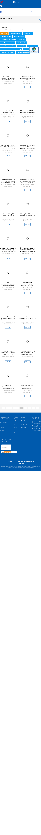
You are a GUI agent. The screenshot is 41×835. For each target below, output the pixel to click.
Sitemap (10, 461)
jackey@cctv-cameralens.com (23, 2)
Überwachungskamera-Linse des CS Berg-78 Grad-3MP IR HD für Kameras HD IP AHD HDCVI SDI (27, 250)
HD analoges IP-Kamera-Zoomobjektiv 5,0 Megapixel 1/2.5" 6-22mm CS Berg (8, 352)
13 (33, 408)
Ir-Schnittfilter (21, 46)
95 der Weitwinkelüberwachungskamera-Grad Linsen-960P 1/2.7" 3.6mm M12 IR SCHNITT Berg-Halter (28, 320)
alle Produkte (4, 33)
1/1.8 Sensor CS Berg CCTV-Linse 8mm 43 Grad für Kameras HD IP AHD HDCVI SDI (8, 216)
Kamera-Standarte (32, 46)
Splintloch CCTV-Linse (19, 36)
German (36, 6)
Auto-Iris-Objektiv (21, 42)
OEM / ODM (24, 427)
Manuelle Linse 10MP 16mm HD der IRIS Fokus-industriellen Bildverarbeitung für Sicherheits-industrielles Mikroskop (27, 148)
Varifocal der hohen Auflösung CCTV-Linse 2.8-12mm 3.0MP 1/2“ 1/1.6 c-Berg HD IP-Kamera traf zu (27, 182)
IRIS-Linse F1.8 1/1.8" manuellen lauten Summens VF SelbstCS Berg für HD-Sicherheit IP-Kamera (8, 79)
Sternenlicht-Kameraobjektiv (9, 39)
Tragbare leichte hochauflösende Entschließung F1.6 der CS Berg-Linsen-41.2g (27, 285)
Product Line (24, 424)
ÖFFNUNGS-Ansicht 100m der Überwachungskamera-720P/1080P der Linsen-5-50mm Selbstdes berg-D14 (27, 353)
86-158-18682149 (7, 6)
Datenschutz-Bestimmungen (26, 461)
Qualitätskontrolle (33, 12)
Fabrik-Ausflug (23, 12)
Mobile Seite (20, 463)
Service (15, 430)
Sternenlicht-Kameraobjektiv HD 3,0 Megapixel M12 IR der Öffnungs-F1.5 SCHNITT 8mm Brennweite (8, 319)
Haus (2, 12)
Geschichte (16, 427)
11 (25, 408)
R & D (22, 430)
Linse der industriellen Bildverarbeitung (11, 49)
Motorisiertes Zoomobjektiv (8, 46)
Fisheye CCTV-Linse (6, 36)
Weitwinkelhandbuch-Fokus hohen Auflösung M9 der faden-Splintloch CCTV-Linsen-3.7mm (8, 113)
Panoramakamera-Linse (23, 52)
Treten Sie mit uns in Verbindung (8, 20)
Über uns (15, 12)
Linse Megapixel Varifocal (8, 42)
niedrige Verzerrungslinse (8, 52)
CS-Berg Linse (22, 39)
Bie (14, 424)
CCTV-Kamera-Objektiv (15, 33)
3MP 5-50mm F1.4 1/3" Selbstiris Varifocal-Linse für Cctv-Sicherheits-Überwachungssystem (28, 79)
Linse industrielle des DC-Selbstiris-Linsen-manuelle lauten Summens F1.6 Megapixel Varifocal (27, 388)
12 (29, 408)
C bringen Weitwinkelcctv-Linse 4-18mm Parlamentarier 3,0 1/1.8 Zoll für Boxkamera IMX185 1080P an (8, 147)
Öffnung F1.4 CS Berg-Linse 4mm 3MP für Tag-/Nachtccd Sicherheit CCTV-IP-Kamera (27, 215)
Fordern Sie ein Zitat (23, 20)
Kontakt (8, 87)
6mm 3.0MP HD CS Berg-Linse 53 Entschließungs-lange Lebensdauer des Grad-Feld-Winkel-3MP (8, 250)
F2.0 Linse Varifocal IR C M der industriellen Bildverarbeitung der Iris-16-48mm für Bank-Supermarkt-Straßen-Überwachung (27, 114)
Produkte (9, 12)
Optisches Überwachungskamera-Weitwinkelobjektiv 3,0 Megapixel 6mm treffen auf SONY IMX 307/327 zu (8, 389)
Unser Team (16, 432)
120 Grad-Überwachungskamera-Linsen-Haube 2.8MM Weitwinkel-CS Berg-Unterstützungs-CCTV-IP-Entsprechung (8, 286)
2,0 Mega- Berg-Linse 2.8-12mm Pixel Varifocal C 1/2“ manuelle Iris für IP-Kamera (8, 181)
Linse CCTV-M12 (28, 33)
